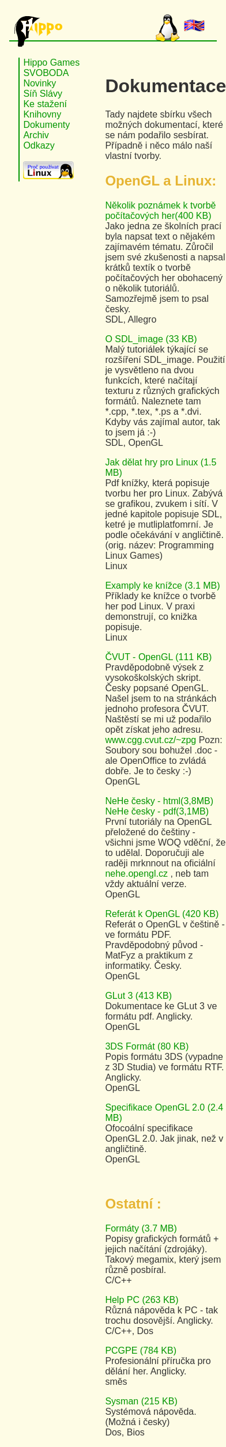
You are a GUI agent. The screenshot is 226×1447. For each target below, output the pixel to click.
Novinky (39, 83)
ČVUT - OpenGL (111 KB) (158, 657)
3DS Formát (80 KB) (147, 1046)
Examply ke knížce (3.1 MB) (162, 585)
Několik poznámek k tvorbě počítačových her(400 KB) (160, 210)
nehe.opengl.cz (137, 873)
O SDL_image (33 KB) (151, 339)
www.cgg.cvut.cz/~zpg (151, 740)
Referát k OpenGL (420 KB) (162, 914)
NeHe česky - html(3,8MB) (159, 801)
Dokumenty (46, 125)
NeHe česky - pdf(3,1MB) (157, 811)
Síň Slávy (42, 94)
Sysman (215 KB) (141, 1401)
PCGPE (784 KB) (140, 1350)
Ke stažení (45, 104)
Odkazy (38, 145)
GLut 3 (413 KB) (138, 996)
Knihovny (42, 114)
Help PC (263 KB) (141, 1300)
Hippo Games (51, 62)
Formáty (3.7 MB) (140, 1228)
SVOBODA (46, 73)
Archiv (35, 135)
